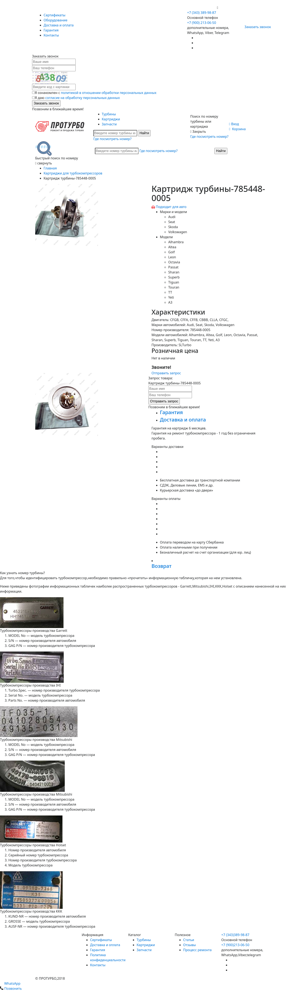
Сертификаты (54, 15)
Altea (172, 247)
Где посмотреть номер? (112, 139)
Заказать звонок (256, 27)
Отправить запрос (166, 373)
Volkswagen (177, 232)
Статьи (188, 940)
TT (170, 292)
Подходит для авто (171, 206)
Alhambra (176, 242)
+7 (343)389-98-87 (235, 934)
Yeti (171, 297)
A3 (170, 302)
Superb (174, 277)
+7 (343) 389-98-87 (201, 12)
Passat (173, 267)
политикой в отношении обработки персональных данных (109, 92)
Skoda (173, 227)
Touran (173, 287)
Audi (171, 217)
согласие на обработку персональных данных (82, 97)
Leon (172, 257)
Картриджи (111, 119)
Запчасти (109, 124)
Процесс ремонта (197, 950)
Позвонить (11, 988)
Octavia (174, 262)
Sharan (173, 272)
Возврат (161, 565)
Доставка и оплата (59, 25)
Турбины (109, 114)
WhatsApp (10, 983)
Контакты (51, 35)
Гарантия (51, 30)
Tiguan (173, 282)
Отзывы (189, 945)
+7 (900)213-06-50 (235, 945)
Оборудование (55, 20)
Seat (171, 222)
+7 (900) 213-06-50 (202, 7)
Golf (171, 252)
